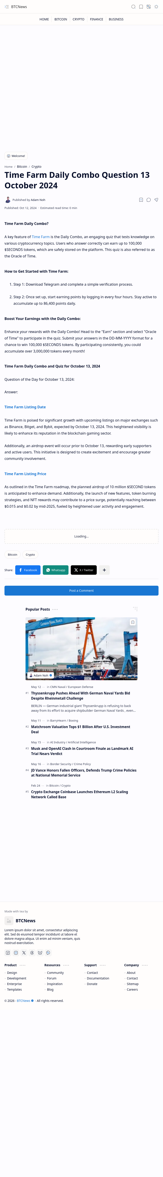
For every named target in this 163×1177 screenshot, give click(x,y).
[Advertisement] (42, 101)
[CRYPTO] (78, 19)
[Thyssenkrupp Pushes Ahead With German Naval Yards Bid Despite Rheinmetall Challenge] (81, 648)
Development (16, 978)
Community (55, 972)
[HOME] (44, 19)
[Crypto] (30, 554)
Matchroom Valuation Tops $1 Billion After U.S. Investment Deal (80, 729)
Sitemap (133, 984)
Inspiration (54, 984)
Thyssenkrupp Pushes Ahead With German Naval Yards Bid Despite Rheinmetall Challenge (80, 696)
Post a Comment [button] (81, 590)
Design (12, 972)
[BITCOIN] (61, 19)
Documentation (98, 978)
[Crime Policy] (82, 764)
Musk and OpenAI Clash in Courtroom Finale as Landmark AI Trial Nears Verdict (82, 751)
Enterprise (14, 984)
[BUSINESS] (116, 19)
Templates (14, 989)
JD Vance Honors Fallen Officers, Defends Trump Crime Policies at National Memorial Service (84, 773)
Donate (92, 984)
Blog (50, 989)
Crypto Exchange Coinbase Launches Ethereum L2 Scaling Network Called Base (79, 794)
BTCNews (19, 6)
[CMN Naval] (58, 687)
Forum (51, 978)
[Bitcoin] (12, 554)
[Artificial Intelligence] (82, 742)
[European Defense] (80, 687)
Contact (92, 972)
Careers (132, 989)
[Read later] (141, 199)
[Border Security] (61, 764)
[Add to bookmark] (133, 622)
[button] (6, 6)
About (131, 972)
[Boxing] (73, 720)
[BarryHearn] (59, 720)
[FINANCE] (96, 19)
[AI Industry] (58, 742)
